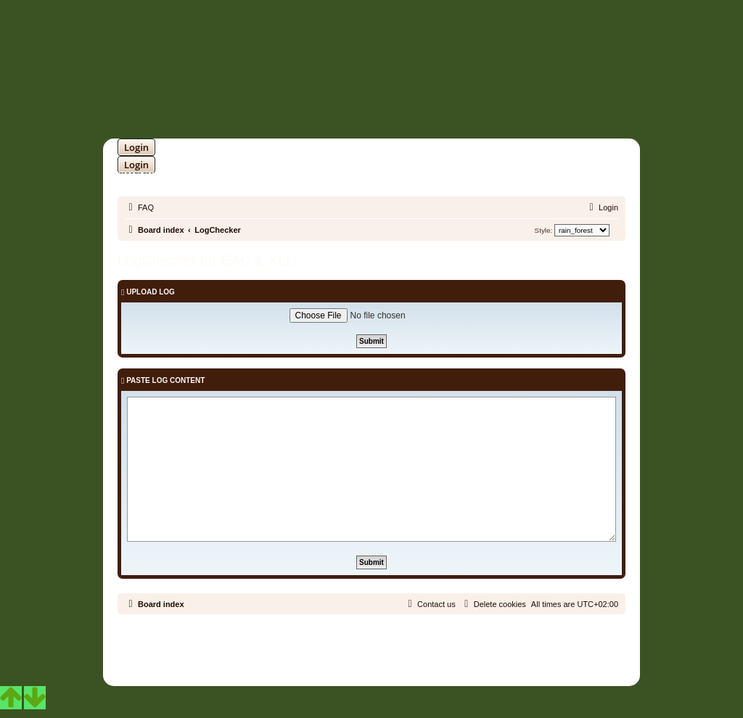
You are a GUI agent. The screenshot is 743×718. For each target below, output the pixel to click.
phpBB (334, 644)
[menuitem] (139, 207)
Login (136, 147)
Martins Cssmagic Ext (409, 655)
